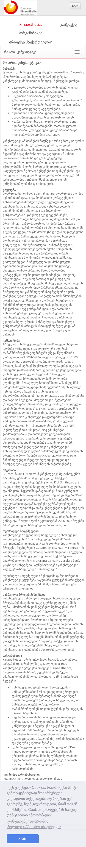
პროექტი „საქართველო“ (31, 42)
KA (75, 6)
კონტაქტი (68, 25)
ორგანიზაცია (30, 32)
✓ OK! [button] (23, 839)
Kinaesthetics (30, 24)
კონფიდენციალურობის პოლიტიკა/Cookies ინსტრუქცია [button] (34, 824)
